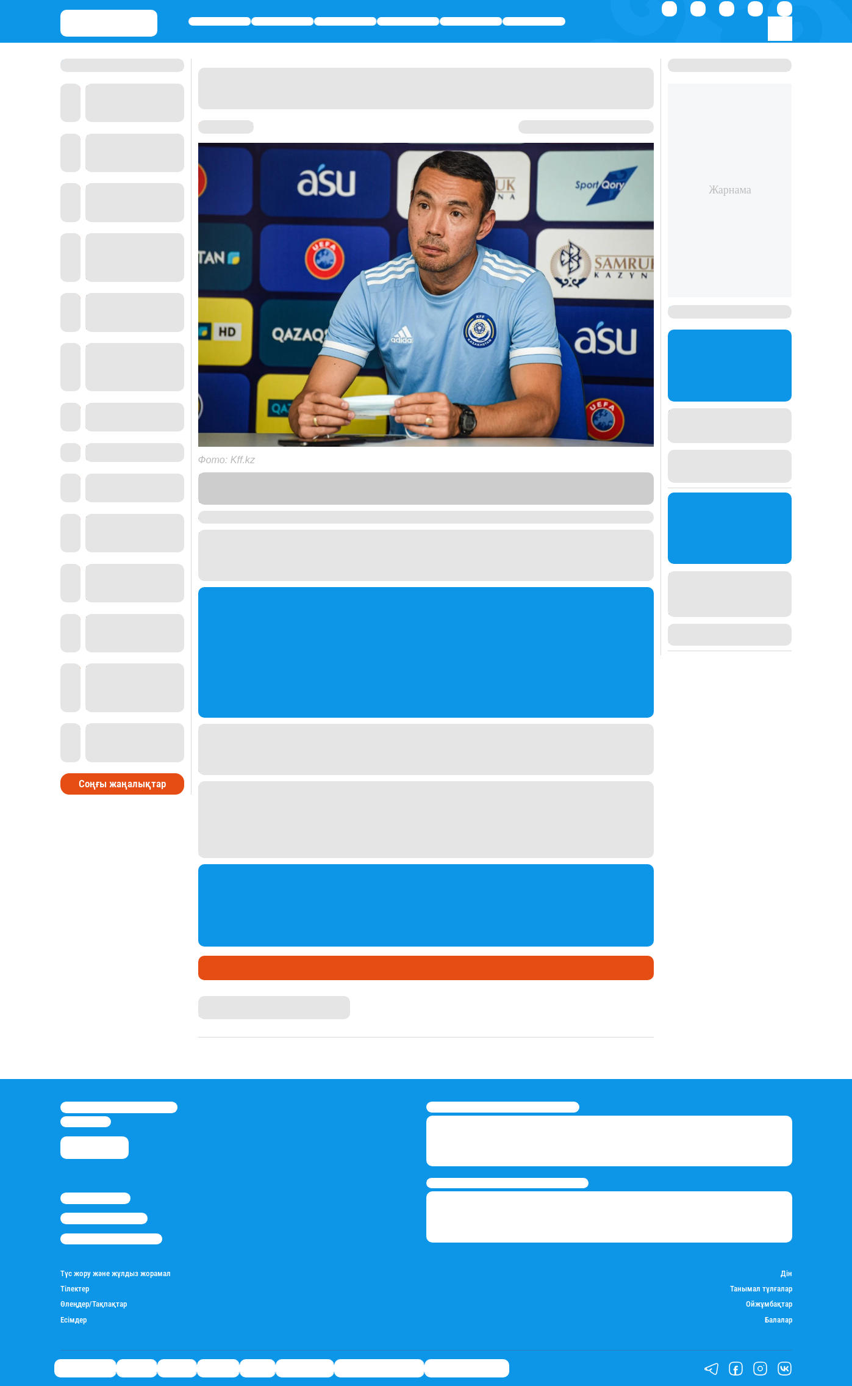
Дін (786, 1273)
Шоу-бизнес (534, 21)
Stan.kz (469, 488)
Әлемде (408, 21)
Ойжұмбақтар (769, 1303)
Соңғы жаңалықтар (122, 784)
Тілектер (74, 1288)
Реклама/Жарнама (104, 1218)
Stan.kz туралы (95, 1198)
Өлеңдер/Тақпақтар (93, 1303)
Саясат (345, 21)
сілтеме (329, 499)
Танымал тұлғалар (761, 1288)
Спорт (470, 21)
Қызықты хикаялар (379, 1368)
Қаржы (283, 21)
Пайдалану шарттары (111, 1238)
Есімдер (73, 1319)
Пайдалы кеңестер (467, 1368)
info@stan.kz (85, 1121)
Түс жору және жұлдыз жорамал (115, 1273)
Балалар (778, 1319)
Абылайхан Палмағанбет (244, 1001)
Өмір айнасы (220, 21)
